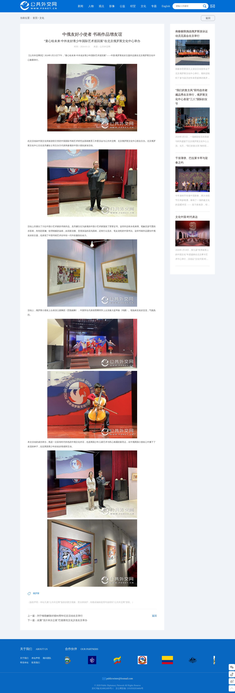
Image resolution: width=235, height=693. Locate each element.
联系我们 (35, 662)
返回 (208, 18)
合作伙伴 (81, 649)
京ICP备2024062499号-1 (102, 688)
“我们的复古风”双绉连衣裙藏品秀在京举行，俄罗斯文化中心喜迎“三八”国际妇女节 (191, 105)
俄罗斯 (36, 598)
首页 (35, 18)
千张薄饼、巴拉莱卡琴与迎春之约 (191, 168)
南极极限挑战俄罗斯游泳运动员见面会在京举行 (191, 42)
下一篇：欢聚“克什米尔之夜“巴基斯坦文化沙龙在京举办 (57, 625)
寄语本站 (24, 662)
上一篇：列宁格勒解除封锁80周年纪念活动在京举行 (55, 620)
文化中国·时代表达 (186, 225)
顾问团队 (47, 658)
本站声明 (35, 658)
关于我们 (34, 649)
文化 (41, 18)
